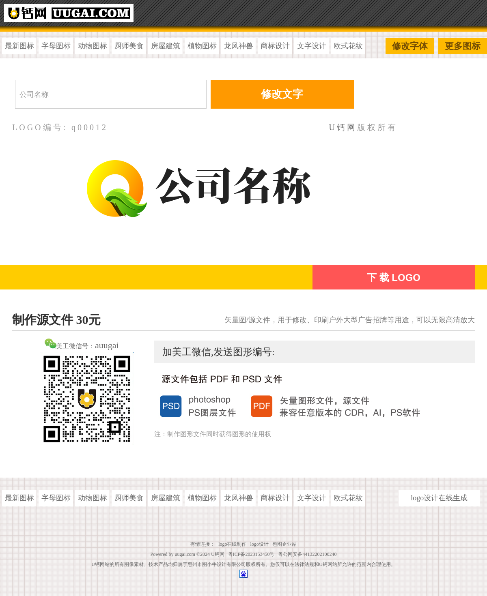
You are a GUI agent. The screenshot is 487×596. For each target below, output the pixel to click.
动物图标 (92, 46)
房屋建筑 (165, 46)
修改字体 (410, 46)
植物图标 (202, 46)
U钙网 (343, 127)
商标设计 (275, 46)
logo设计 (259, 544)
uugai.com (185, 554)
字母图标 (56, 46)
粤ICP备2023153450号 (251, 554)
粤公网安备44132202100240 (307, 554)
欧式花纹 (348, 46)
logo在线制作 (232, 544)
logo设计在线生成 (439, 498)
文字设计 (311, 46)
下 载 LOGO (393, 277)
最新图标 (19, 46)
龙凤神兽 (238, 46)
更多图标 (463, 46)
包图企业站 (284, 544)
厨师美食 (129, 46)
